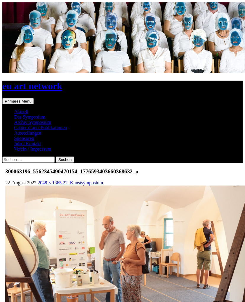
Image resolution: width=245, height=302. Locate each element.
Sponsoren (24, 138)
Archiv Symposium (32, 122)
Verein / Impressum (32, 148)
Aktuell (21, 111)
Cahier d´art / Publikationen (40, 127)
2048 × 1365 (50, 182)
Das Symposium (29, 116)
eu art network (32, 86)
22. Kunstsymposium (83, 182)
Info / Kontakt (27, 143)
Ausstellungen (27, 132)
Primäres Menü (18, 101)
